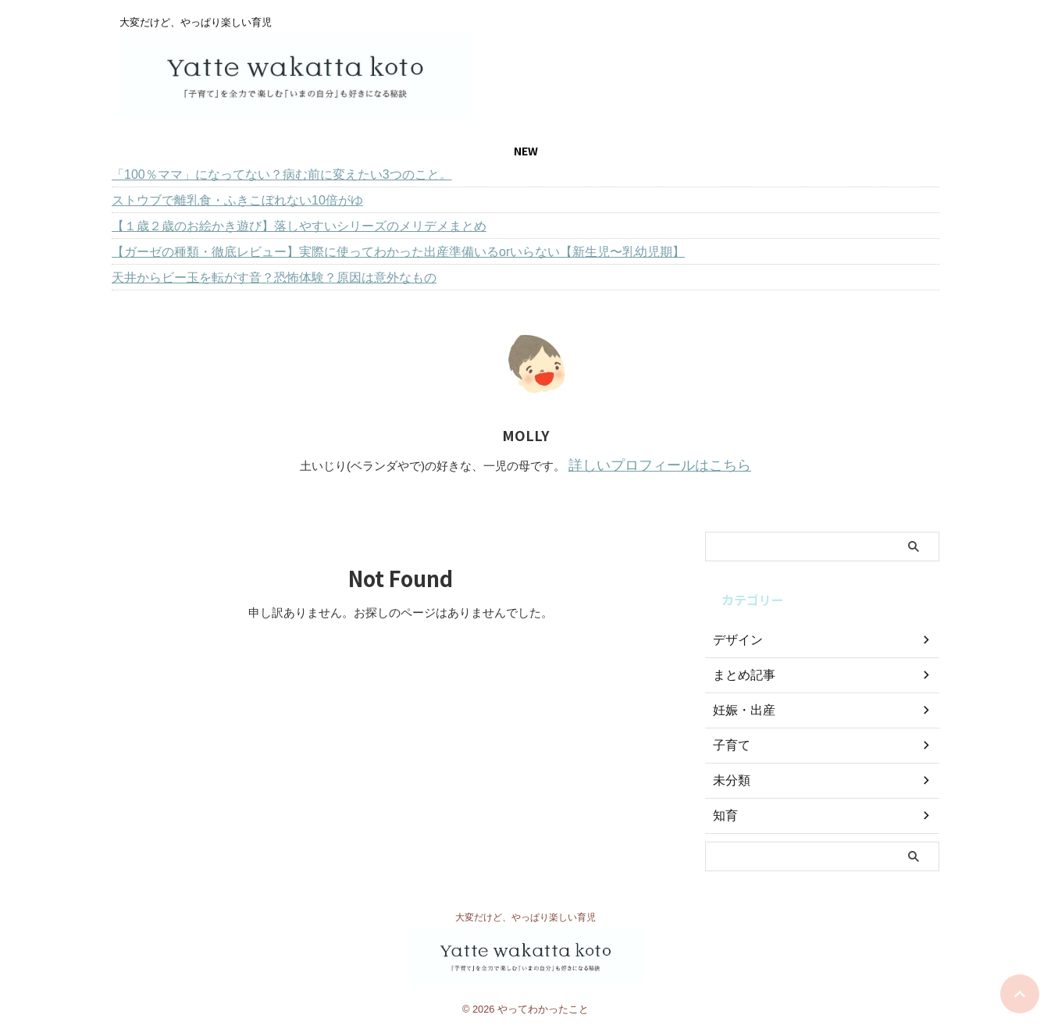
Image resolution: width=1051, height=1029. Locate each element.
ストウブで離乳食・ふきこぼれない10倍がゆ (237, 200)
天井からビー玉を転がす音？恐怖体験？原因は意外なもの (274, 277)
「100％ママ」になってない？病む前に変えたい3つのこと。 (282, 174)
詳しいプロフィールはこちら (660, 464)
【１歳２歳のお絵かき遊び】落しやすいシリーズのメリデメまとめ (299, 226)
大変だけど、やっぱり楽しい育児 (525, 915)
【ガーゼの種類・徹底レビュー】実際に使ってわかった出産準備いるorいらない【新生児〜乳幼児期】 (398, 251)
